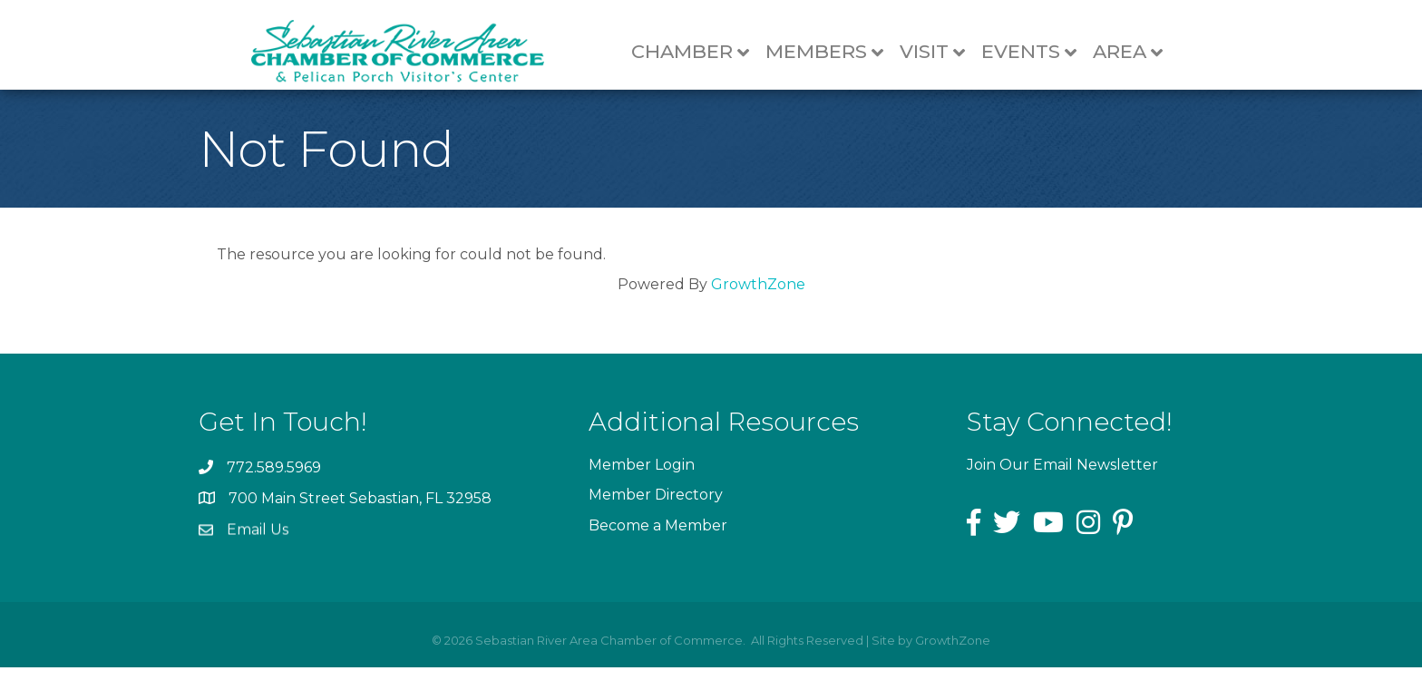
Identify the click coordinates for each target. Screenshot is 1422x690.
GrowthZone (758, 307)
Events (1034, 52)
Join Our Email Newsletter (1062, 487)
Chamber (695, 52)
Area (1133, 52)
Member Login (642, 491)
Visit (937, 52)
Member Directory (656, 521)
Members (830, 52)
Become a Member (658, 550)
